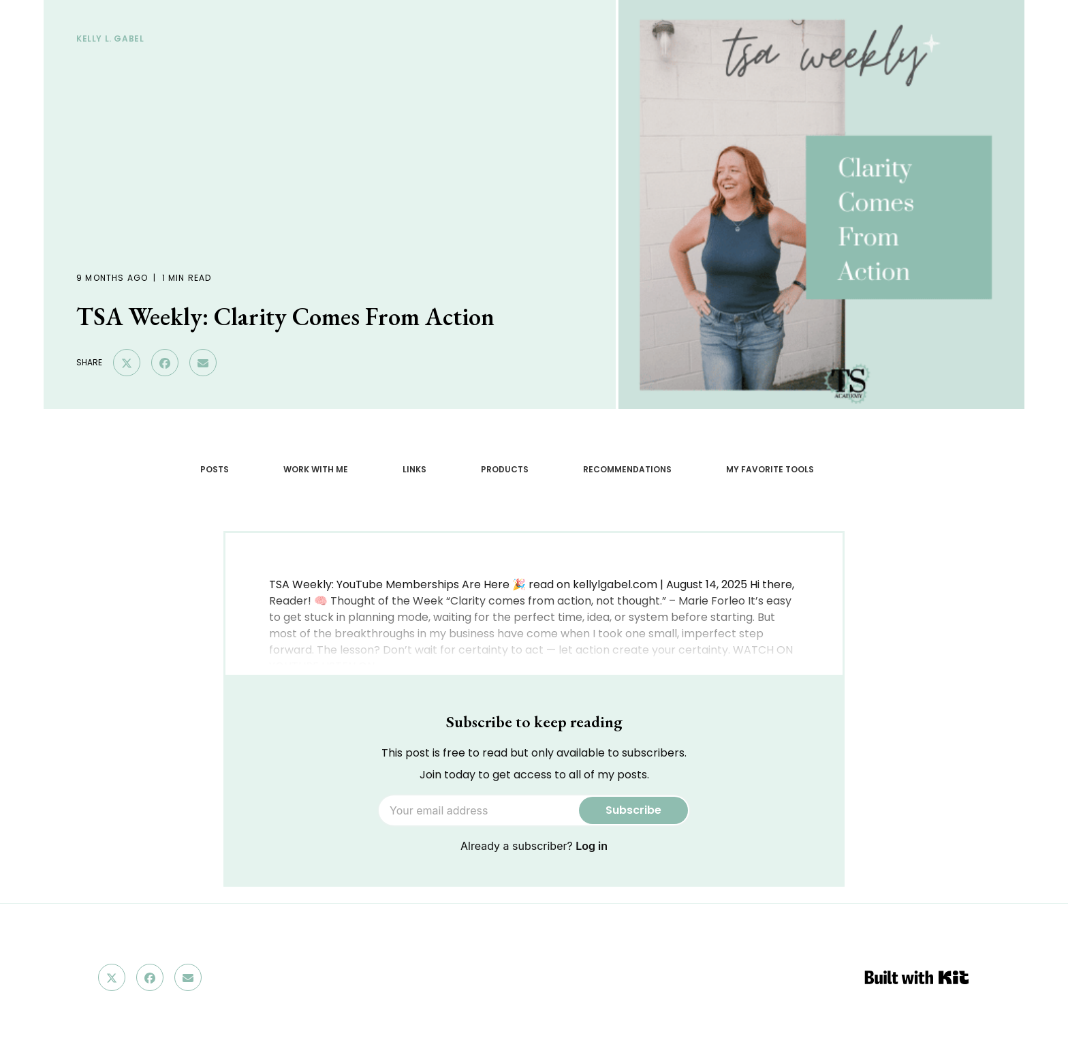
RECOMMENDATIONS (627, 469)
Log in (592, 846)
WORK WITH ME (315, 469)
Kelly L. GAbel (110, 38)
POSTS (214, 469)
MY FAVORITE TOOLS (770, 469)
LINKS (414, 469)
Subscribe (633, 810)
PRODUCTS (505, 469)
